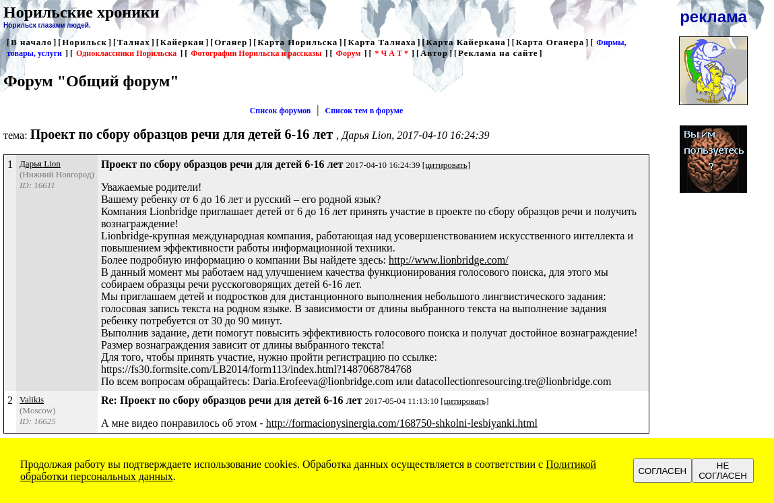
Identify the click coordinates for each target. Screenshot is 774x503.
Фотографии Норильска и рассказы (256, 53)
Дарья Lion (40, 163)
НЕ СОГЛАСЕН (723, 471)
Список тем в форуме (364, 110)
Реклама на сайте (498, 53)
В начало (31, 42)
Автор (434, 53)
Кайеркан (182, 42)
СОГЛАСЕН (663, 471)
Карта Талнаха (382, 42)
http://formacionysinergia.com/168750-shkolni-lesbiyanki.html (402, 423)
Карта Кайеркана (466, 42)
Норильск (84, 42)
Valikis (32, 399)
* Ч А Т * (391, 53)
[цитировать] (446, 165)
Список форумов (280, 110)
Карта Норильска (297, 42)
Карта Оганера (550, 42)
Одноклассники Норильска (126, 53)
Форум (348, 53)
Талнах (133, 42)
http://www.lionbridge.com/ (449, 260)
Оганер (230, 42)
